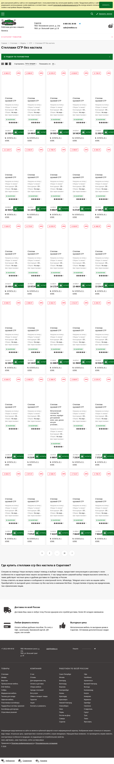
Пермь (61, 712)
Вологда (87, 687)
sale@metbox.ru (70, 28)
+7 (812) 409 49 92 (7, 649)
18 (64, 553)
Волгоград (62, 684)
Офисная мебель (7, 699)
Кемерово (87, 696)
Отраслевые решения (9, 712)
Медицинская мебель (8, 693)
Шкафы (4, 677)
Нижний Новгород (65, 703)
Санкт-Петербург (65, 674)
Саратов (62, 722)
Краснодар (63, 696)
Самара (62, 719)
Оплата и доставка (37, 684)
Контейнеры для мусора (9, 709)
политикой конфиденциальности (65, 5)
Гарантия (33, 699)
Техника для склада (8, 696)
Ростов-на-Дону (64, 715)
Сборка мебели (35, 687)
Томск (86, 719)
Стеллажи (13, 43)
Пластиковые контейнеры (10, 703)
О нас (32, 674)
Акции (32, 703)
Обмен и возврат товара (39, 696)
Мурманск (87, 699)
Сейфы (3, 690)
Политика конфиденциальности (22, 743)
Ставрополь (88, 709)
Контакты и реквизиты (38, 706)
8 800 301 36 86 (69, 24)
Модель (23, 43)
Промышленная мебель (9, 684)
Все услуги (34, 693)
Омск (61, 709)
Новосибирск (63, 706)
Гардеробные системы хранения (12, 706)
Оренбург (87, 703)
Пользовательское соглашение (46, 743)
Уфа (85, 674)
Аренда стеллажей (37, 690)
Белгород (62, 680)
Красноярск (63, 699)
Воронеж (62, 687)
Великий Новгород (90, 684)
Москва (61, 677)
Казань (61, 693)
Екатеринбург (64, 690)
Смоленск (87, 706)
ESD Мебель (5, 687)
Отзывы (33, 677)
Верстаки (4, 680)
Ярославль (88, 722)
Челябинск (87, 677)
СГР (30, 43)
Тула (85, 715)
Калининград (88, 690)
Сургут (86, 712)
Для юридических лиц (38, 680)
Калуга (86, 693)
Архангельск (88, 680)
